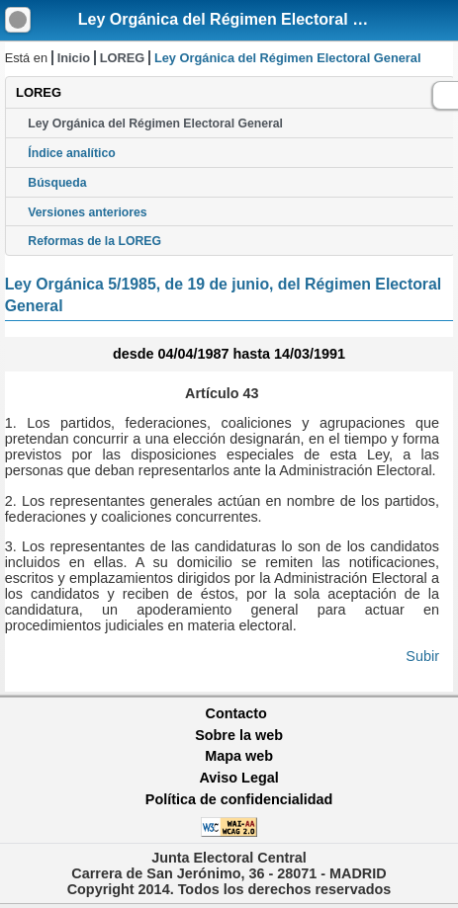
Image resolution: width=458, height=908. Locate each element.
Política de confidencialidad (239, 799)
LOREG (122, 57)
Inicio (73, 57)
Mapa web (239, 756)
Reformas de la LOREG (94, 241)
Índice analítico (71, 153)
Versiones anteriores (87, 212)
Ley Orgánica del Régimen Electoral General (245, 19)
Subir (422, 656)
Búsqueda (57, 183)
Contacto (236, 713)
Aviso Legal (238, 777)
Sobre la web (239, 735)
